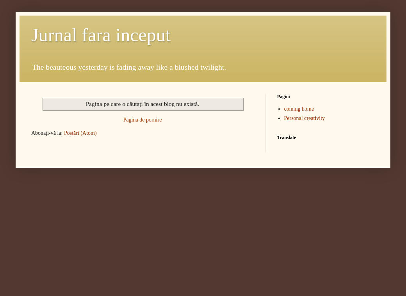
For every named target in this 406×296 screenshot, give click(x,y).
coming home (299, 109)
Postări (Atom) (80, 133)
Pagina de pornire (142, 120)
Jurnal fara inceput (101, 35)
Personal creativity (304, 118)
